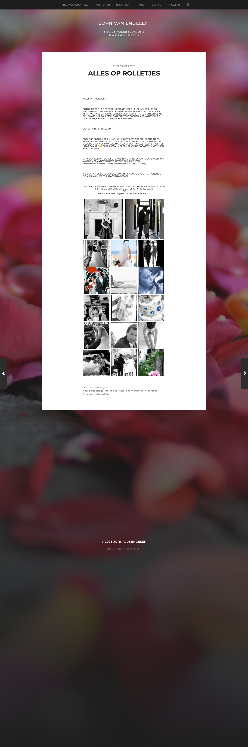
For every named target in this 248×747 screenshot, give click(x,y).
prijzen (140, 4)
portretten (102, 4)
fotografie (111, 638)
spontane (151, 638)
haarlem (125, 638)
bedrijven (122, 4)
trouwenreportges (75, 4)
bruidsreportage (93, 638)
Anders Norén (132, 733)
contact (157, 4)
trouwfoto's (103, 641)
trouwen (89, 641)
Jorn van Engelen (99, 634)
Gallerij (174, 4)
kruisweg (138, 638)
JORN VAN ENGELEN (124, 23)
